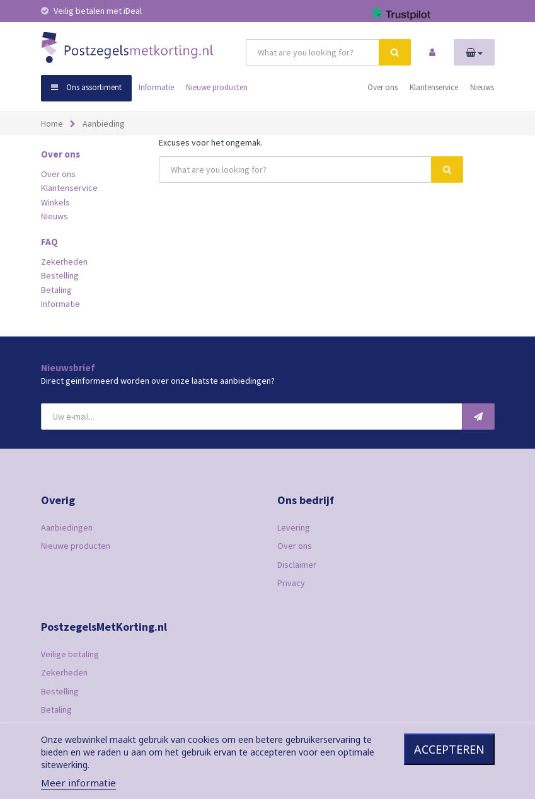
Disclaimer (296, 564)
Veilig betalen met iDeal (91, 10)
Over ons (382, 87)
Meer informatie (78, 782)
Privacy (291, 583)
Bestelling (60, 275)
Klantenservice (434, 87)
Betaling (56, 290)
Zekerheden (64, 261)
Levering (293, 527)
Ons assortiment (86, 87)
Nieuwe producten (217, 87)
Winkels (55, 202)
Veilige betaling (70, 654)
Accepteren (449, 749)
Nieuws (482, 87)
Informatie (156, 87)
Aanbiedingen (67, 527)
